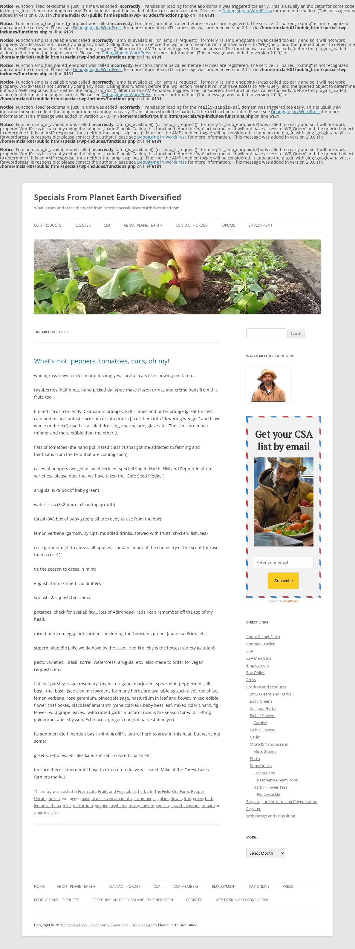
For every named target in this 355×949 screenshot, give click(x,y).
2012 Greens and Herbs (270, 692)
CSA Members (258, 657)
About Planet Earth (143, 224)
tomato (208, 804)
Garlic (255, 735)
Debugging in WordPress (247, 10)
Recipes (197, 790)
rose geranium (141, 804)
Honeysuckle (268, 793)
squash (162, 804)
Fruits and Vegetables (117, 790)
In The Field (160, 790)
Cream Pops (264, 771)
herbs (143, 790)
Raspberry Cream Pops (277, 778)
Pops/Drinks (261, 764)
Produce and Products (266, 685)
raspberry (118, 804)
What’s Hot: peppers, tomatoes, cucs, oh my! (101, 359)
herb (209, 797)
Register (82, 224)
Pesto (255, 757)
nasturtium (83, 804)
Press (251, 678)
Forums (228, 224)
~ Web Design (140, 923)
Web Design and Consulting (270, 814)
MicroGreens (264, 750)
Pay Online (255, 671)
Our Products (47, 224)
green (198, 797)
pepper (101, 804)
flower (176, 797)
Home (39, 885)
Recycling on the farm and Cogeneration (281, 800)
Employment (260, 224)
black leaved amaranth (111, 797)
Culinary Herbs (263, 707)
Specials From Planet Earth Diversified (107, 196)
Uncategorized (47, 797)
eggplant (161, 797)
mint (67, 804)
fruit (187, 797)
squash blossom (185, 804)
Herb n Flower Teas (270, 786)
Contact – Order (191, 224)
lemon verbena (47, 804)
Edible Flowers (262, 714)
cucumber (143, 797)
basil (86, 797)
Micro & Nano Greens (269, 743)
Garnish (260, 721)
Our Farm (180, 790)
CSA (107, 224)
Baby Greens (261, 700)
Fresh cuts (87, 790)
